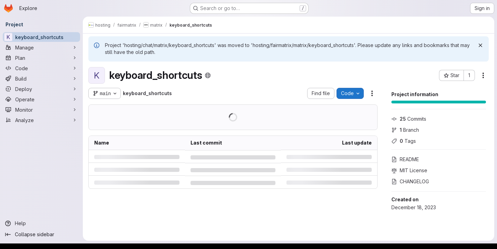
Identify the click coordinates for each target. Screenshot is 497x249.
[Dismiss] (480, 45)
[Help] (41, 223)
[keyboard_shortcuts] (41, 37)
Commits (408, 119)
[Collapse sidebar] (41, 234)
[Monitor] (41, 109)
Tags (403, 141)
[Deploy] (41, 89)
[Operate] (41, 99)
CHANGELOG (410, 181)
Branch (405, 130)
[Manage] (41, 47)
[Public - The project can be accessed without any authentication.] (208, 75)
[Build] (41, 78)
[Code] (41, 68)
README (405, 159)
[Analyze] (41, 120)
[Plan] (41, 58)
